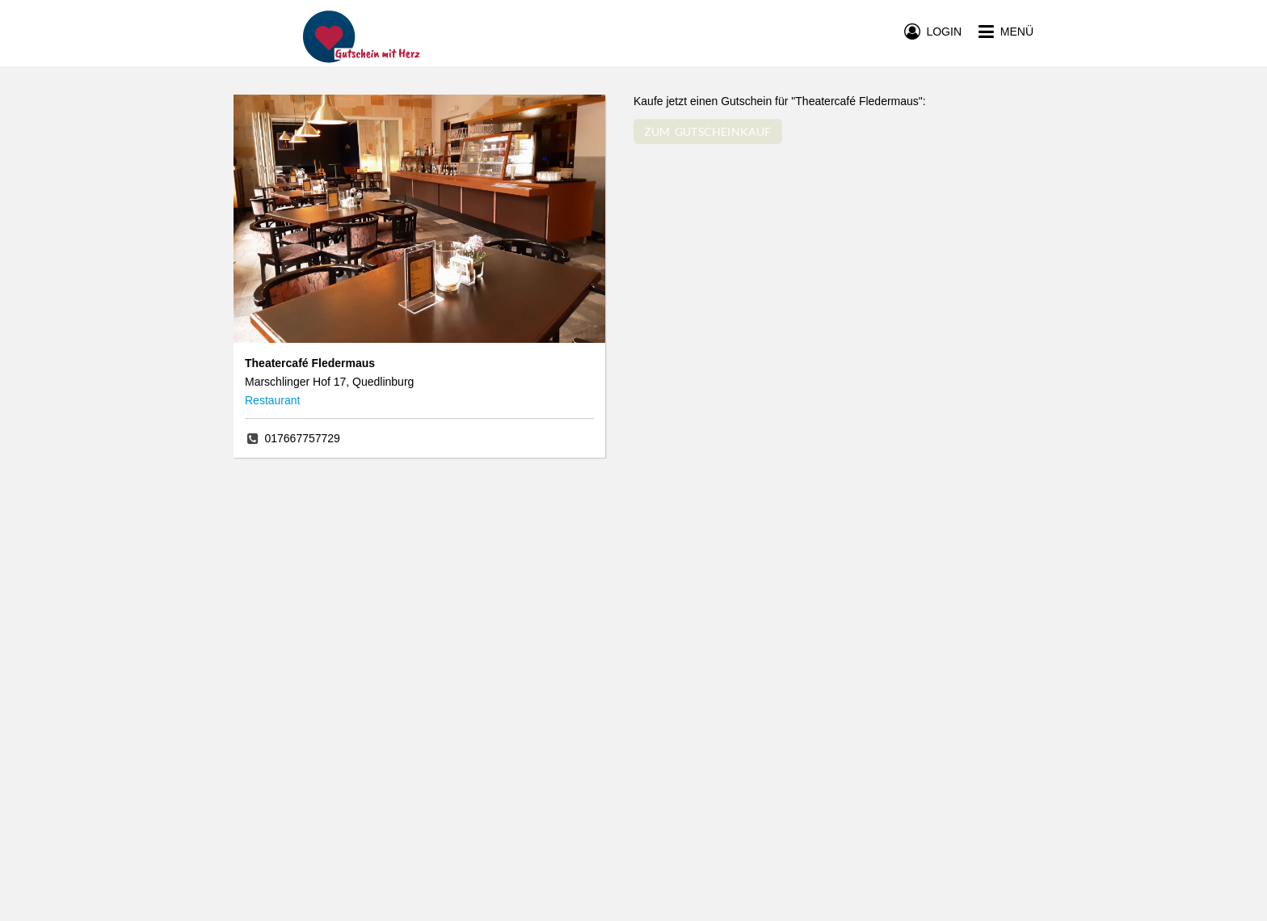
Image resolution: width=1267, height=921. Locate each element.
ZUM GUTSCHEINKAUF (708, 131)
